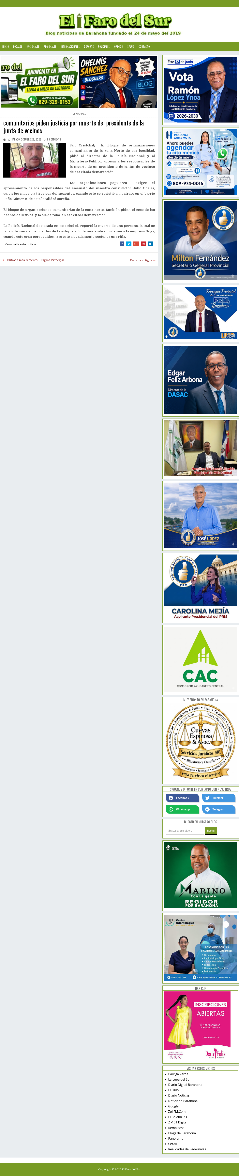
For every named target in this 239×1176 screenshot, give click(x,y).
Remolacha (176, 1128)
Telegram (215, 809)
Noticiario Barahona (183, 1101)
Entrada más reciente (22, 260)
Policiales (104, 46)
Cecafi (172, 1144)
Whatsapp (179, 809)
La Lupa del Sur (179, 1079)
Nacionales (33, 46)
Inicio (5, 46)
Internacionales (70, 46)
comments (54, 139)
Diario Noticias (179, 1095)
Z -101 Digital (177, 1122)
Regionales (50, 46)
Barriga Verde (178, 1074)
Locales (17, 46)
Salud (130, 46)
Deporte (89, 46)
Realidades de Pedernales (187, 1149)
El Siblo (173, 1090)
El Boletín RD (177, 1117)
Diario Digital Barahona (185, 1085)
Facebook (179, 798)
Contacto (144, 46)
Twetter (214, 798)
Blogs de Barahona (182, 1133)
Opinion (118, 46)
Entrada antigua (141, 260)
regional (80, 113)
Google (173, 1106)
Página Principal (52, 260)
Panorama (175, 1138)
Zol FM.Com (177, 1111)
